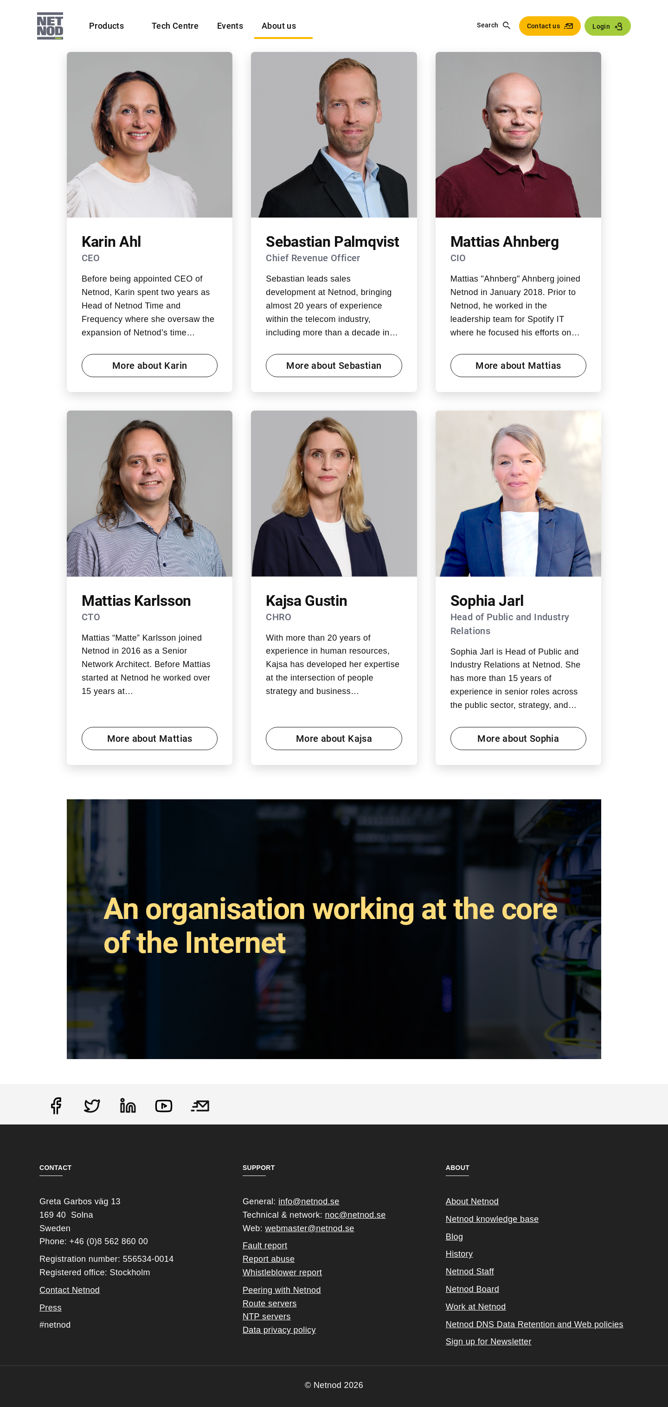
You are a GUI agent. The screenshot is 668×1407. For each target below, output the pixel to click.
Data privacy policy (279, 1330)
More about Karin (149, 365)
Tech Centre (175, 26)
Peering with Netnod (282, 1290)
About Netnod (472, 1201)
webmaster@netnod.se (309, 1228)
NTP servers (267, 1316)
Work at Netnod (476, 1306)
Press (50, 1307)
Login (601, 26)
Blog (454, 1236)
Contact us (543, 26)
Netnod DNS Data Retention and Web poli (527, 1324)
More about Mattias (518, 365)
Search (487, 25)
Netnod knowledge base (492, 1219)
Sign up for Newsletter (489, 1341)
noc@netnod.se (355, 1215)
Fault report (265, 1245)
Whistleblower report (282, 1272)
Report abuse (269, 1259)
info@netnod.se (308, 1201)
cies (615, 1324)
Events (230, 26)
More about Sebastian (333, 365)
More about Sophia (518, 738)
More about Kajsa (334, 738)
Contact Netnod (69, 1290)
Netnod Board (472, 1289)
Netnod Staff (470, 1271)
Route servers (270, 1303)
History (459, 1254)
